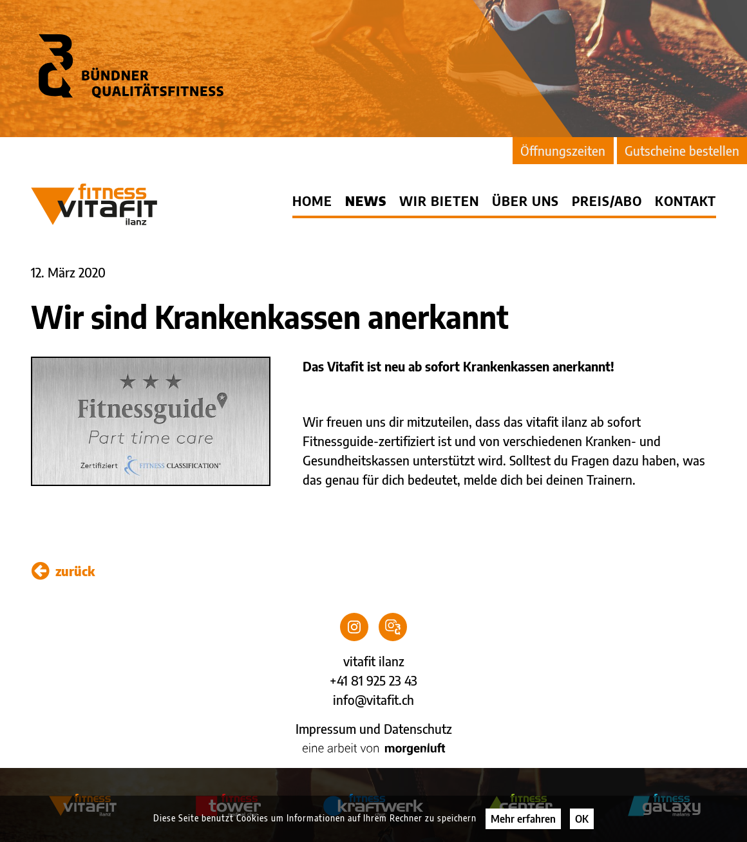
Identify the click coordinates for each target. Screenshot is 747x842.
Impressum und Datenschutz (374, 728)
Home (312, 200)
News (365, 200)
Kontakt (685, 200)
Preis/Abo (607, 200)
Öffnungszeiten (562, 150)
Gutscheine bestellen (682, 150)
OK (582, 818)
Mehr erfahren (523, 818)
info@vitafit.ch (373, 699)
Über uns (525, 200)
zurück (63, 571)
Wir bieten (439, 200)
